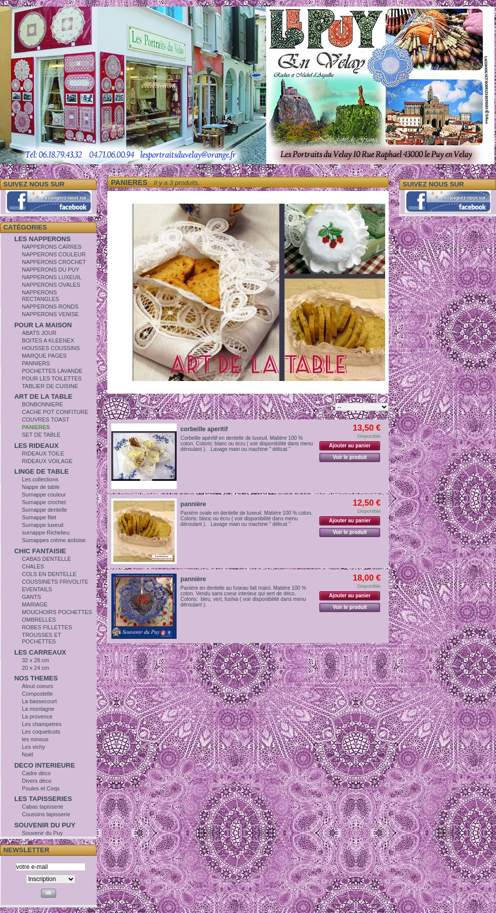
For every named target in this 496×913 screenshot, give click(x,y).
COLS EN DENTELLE (49, 574)
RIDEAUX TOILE (43, 453)
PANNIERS (36, 363)
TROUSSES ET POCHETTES (41, 638)
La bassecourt (39, 701)
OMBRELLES (39, 620)
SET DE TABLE (41, 435)
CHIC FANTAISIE (40, 551)
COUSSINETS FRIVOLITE (55, 582)
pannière (193, 504)
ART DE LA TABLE (43, 396)
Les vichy (33, 747)
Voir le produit (350, 457)
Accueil (116, 170)
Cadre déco (36, 773)
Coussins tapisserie (46, 814)
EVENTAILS (37, 589)
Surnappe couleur (44, 494)
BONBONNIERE (42, 404)
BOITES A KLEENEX (48, 340)
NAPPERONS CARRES (51, 247)
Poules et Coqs (41, 788)
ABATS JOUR (39, 333)
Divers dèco (36, 781)
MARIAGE (35, 604)
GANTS (31, 597)
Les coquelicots (41, 732)
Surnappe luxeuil (42, 525)
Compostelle (37, 694)
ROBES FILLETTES (47, 627)
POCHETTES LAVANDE (52, 371)
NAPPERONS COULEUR (54, 254)
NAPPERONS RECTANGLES (40, 295)
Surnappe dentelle (44, 510)
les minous (35, 739)
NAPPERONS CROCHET (54, 262)
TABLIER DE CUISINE (50, 386)
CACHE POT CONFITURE (55, 412)
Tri (328, 406)
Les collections (40, 479)
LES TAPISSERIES (43, 799)
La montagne (38, 709)
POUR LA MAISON (43, 325)
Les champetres (41, 724)
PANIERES (36, 427)
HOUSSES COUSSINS (50, 348)
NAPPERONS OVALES (51, 285)
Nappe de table (41, 487)
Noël (27, 754)
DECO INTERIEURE (44, 765)
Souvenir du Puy (42, 833)
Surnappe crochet (44, 502)
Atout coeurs (37, 686)
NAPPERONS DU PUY (50, 270)
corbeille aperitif (204, 429)
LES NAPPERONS (42, 239)
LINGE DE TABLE (41, 471)
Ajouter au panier (349, 445)
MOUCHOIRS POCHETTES (57, 612)
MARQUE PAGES (44, 356)
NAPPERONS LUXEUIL (51, 277)
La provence (37, 716)
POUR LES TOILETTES (51, 378)
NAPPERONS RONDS (50, 306)
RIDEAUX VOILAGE (47, 461)
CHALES (33, 566)
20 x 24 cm (35, 668)
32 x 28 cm (35, 660)
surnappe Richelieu (45, 532)
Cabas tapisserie (42, 807)
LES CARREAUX (40, 652)
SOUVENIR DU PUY (44, 825)
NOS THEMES (36, 678)
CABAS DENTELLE (46, 559)
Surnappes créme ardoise (54, 540)
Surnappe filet (39, 517)
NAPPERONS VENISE (50, 314)
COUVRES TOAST (45, 419)
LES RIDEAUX (36, 445)
